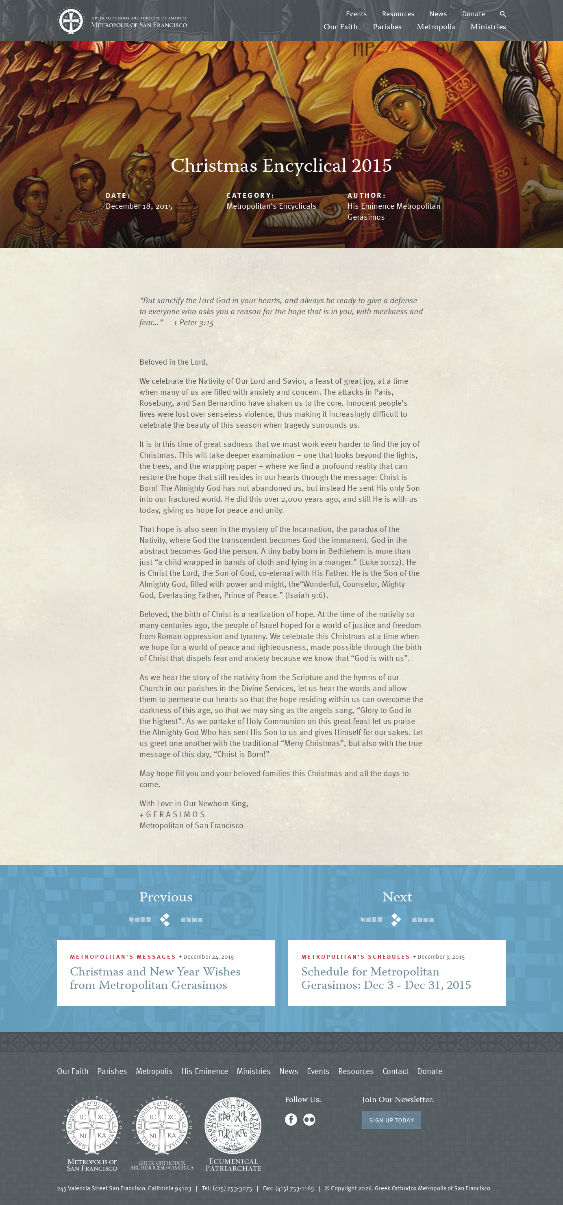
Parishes (387, 27)
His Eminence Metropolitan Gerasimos (394, 211)
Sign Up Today (391, 1119)
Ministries (488, 27)
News (438, 13)
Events (356, 13)
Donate (473, 13)
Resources (398, 13)
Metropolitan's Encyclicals (271, 205)
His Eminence (204, 1071)
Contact (396, 1071)
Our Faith (341, 27)
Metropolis (436, 27)
